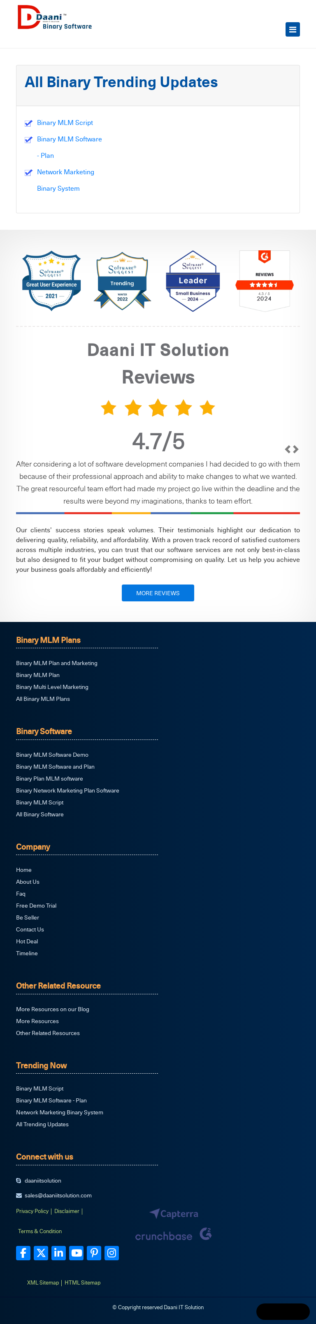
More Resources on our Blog (52, 1009)
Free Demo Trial (36, 905)
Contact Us (30, 929)
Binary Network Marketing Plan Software (67, 790)
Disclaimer (66, 1211)
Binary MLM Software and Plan (55, 766)
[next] (296, 476)
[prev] (287, 476)
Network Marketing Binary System (59, 1112)
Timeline (27, 953)
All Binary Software (40, 814)
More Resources (37, 1021)
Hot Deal (27, 941)
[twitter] (41, 1253)
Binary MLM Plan (38, 675)
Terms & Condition (40, 1231)
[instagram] (112, 1253)
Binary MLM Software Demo (52, 754)
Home (24, 869)
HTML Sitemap (82, 1282)
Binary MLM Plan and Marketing (57, 663)
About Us (28, 881)
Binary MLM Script (65, 122)
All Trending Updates (42, 1124)
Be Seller (27, 917)
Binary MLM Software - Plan (51, 1100)
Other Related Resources (48, 1033)
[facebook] (23, 1253)
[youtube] (76, 1253)
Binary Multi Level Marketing (52, 687)
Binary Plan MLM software (49, 778)
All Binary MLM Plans (43, 698)
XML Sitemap (43, 1282)
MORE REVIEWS (158, 593)
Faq (21, 893)
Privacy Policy (32, 1211)
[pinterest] (94, 1253)
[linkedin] (58, 1253)
